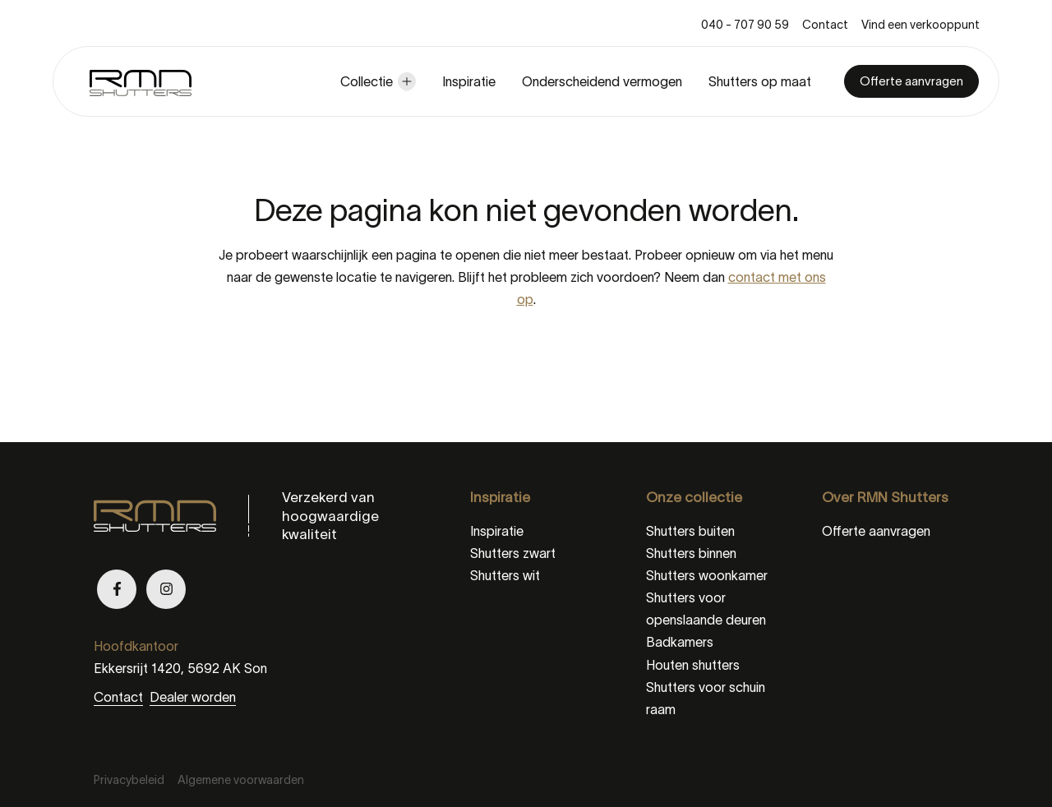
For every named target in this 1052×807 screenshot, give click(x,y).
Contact (825, 24)
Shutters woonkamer (707, 575)
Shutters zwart (513, 553)
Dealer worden (193, 696)
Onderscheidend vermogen (602, 81)
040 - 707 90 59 (745, 24)
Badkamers (679, 641)
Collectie (366, 81)
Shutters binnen (691, 553)
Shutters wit (505, 575)
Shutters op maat (759, 81)
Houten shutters (693, 664)
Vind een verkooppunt (920, 24)
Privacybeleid (129, 779)
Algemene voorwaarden (241, 779)
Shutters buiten (690, 530)
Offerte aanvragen (911, 81)
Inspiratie (469, 81)
